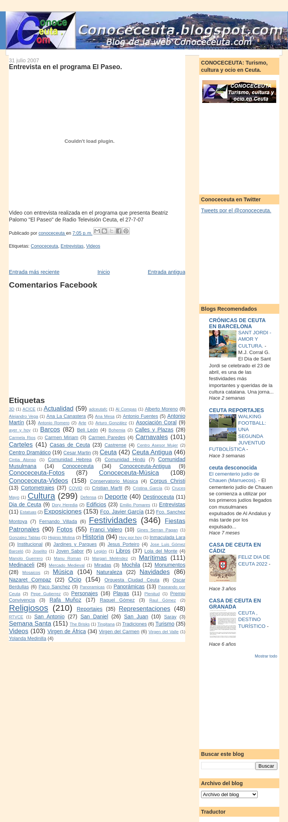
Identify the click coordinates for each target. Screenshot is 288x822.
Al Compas (126, 409)
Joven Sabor (70, 551)
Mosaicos (31, 572)
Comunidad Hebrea (69, 459)
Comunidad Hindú (125, 459)
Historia (93, 537)
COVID (75, 488)
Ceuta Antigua (152, 452)
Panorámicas (129, 586)
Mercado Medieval (67, 565)
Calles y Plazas (154, 430)
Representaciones (144, 608)
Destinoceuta (158, 497)
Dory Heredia (65, 505)
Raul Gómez (162, 600)
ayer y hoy (19, 430)
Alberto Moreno (161, 409)
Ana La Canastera (66, 416)
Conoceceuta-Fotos (37, 472)
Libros (123, 551)
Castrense (115, 445)
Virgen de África (66, 631)
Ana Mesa (104, 416)
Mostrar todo (266, 656)
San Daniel (94, 616)
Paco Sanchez (54, 587)
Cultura (41, 496)
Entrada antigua (166, 272)
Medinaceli (21, 565)
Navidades (155, 571)
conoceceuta (52, 233)
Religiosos (28, 608)
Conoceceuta (44, 246)
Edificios (96, 504)
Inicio (104, 272)
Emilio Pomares (135, 505)
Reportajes (89, 609)
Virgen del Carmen (119, 631)
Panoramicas (92, 587)
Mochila (131, 565)
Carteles (21, 444)
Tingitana (106, 624)
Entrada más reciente (34, 272)
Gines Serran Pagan (157, 530)
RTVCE (16, 617)
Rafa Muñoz (66, 600)
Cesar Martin (77, 452)
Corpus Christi (167, 481)
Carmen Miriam (61, 437)
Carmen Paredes (107, 437)
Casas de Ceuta (70, 445)
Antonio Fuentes (140, 416)
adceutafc (98, 409)
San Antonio (49, 616)
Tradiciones (134, 624)
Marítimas (153, 557)
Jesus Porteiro (123, 544)
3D (11, 409)
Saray (170, 617)
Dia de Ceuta (25, 504)
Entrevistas (72, 246)
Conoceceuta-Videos (38, 480)
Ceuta (108, 452)
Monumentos (169, 565)
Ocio (75, 579)
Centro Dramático (29, 452)
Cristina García (147, 488)
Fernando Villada (58, 521)
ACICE (28, 409)
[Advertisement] (97, 342)
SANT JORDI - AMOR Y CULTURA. (254, 339)
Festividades (113, 520)
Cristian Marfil (107, 488)
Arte (83, 422)
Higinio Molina (61, 537)
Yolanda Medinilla (27, 638)
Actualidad (59, 408)
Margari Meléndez (110, 558)
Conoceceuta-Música (129, 472)
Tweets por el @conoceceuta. (236, 210)
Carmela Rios (22, 437)
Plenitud (152, 593)
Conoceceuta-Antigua (145, 466)
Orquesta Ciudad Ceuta (131, 580)
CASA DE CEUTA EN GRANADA (235, 604)
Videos (93, 246)
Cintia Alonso (22, 459)
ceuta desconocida (233, 468)
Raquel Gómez (117, 600)
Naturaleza (109, 572)
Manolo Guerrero (25, 558)
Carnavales (151, 437)
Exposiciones (63, 511)
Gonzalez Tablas (24, 537)
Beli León (87, 430)
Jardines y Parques (75, 544)
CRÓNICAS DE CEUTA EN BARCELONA (237, 323)
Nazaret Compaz (30, 580)
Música (63, 571)
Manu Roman (67, 558)
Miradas (102, 565)
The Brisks (79, 624)
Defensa (88, 497)
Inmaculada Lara (167, 537)
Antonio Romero (53, 422)
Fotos (64, 529)
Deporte (116, 496)
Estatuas (28, 512)
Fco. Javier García (122, 512)
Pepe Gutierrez (46, 593)
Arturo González (111, 422)
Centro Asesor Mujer (157, 445)
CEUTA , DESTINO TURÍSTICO (252, 619)
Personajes (84, 593)
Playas (121, 593)
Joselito (40, 551)
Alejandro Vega (23, 416)
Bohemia (117, 430)
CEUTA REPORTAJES (236, 410)
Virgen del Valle (164, 631)
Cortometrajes (37, 488)
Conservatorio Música (114, 481)
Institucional (29, 544)
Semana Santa (30, 623)
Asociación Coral (156, 422)
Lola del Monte (161, 551)
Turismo (164, 624)
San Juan (136, 616)
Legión (100, 551)
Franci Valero (106, 529)
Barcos (50, 429)
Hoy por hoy (130, 537)
